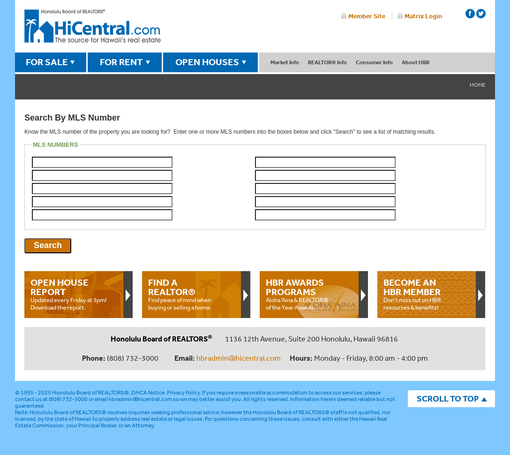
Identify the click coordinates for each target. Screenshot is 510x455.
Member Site (366, 16)
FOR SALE (47, 62)
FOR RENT (121, 62)
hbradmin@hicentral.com (238, 358)
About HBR (415, 62)
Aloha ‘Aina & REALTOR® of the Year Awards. (309, 294)
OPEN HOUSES (207, 62)
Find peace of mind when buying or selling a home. (191, 294)
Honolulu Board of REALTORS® (90, 392)
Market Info (284, 62)
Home (478, 85)
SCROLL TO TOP (448, 398)
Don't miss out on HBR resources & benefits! (426, 294)
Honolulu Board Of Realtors (92, 26)
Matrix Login (423, 16)
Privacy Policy (183, 392)
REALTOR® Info (327, 62)
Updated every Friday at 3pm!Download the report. (73, 294)
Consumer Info (374, 62)
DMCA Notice (148, 392)
